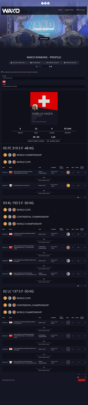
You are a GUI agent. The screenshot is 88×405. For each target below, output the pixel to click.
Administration (69, 9)
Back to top (82, 384)
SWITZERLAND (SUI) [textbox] (7, 78)
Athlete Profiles (18, 62)
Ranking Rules (70, 62)
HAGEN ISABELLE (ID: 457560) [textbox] (10, 86)
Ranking (60, 9)
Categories (35, 62)
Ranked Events (53, 62)
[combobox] (44, 78)
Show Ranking (44, 38)
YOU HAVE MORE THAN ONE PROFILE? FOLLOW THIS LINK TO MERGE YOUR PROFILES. (19, 72)
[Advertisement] (44, 395)
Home (53, 9)
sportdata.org (80, 9)
